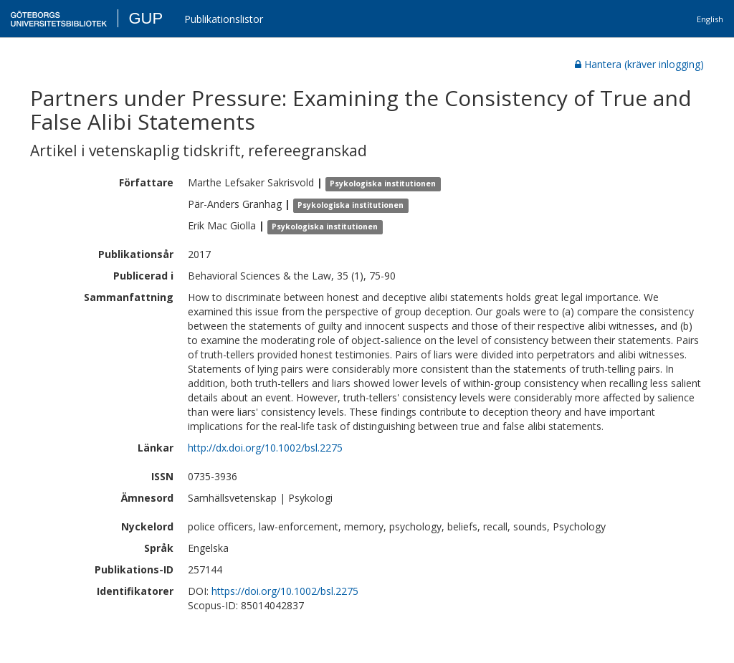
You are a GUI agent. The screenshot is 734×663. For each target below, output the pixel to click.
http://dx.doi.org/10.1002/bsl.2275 (265, 447)
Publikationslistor (223, 19)
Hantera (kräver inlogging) (639, 64)
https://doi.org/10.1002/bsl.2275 (284, 591)
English (710, 19)
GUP (145, 18)
